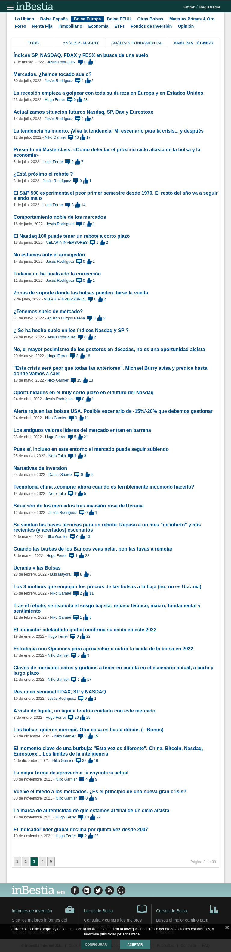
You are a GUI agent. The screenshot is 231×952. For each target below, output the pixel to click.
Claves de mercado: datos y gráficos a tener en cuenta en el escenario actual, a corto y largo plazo (114, 670)
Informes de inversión (43, 909)
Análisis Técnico (194, 43)
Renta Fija (42, 26)
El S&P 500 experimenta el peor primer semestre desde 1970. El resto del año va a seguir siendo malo (116, 195)
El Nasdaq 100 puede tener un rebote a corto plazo (72, 236)
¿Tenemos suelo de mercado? (48, 311)
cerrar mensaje (227, 928)
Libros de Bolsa (115, 908)
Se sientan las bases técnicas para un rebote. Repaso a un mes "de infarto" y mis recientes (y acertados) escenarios (107, 527)
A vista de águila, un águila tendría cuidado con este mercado (85, 710)
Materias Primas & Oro (191, 19)
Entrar (189, 7)
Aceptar (135, 944)
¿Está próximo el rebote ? (43, 174)
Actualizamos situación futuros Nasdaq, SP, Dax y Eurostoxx (83, 112)
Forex (20, 26)
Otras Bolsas (150, 19)
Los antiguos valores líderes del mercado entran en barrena (82, 430)
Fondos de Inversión (151, 26)
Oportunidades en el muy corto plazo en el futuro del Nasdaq (84, 392)
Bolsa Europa (87, 19)
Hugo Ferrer (55, 100)
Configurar (96, 944)
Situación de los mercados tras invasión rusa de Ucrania (79, 505)
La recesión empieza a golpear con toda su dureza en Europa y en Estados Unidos (108, 93)
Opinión (186, 26)
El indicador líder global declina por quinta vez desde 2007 (81, 829)
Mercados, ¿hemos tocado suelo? (52, 74)
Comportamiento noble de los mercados (60, 217)
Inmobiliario (70, 26)
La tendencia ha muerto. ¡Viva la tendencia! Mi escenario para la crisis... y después (109, 131)
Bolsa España (54, 19)
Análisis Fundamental (136, 43)
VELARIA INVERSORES (67, 242)
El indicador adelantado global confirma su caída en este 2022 (85, 629)
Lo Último (24, 19)
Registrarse (209, 7)
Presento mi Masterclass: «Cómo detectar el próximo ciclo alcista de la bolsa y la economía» (107, 152)
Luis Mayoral (60, 574)
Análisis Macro (80, 43)
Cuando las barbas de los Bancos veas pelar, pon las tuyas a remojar (93, 548)
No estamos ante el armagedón (49, 254)
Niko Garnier (55, 137)
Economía (98, 26)
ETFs (119, 26)
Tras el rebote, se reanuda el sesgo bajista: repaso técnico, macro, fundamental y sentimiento (107, 608)
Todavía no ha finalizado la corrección (57, 273)
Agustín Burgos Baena (66, 318)
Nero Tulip (57, 456)
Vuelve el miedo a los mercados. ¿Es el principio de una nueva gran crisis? (100, 791)
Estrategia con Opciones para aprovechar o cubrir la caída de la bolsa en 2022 (103, 648)
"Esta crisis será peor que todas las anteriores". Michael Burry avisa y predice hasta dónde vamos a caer (110, 370)
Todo (34, 43)
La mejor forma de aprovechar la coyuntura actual (71, 772)
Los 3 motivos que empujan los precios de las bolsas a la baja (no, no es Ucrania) (107, 586)
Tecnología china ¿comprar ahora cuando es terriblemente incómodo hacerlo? (104, 486)
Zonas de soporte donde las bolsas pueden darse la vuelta (81, 292)
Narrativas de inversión (40, 468)
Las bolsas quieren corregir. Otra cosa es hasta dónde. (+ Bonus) (89, 729)
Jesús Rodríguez (61, 62)
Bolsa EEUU (119, 19)
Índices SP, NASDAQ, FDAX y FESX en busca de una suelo (81, 55)
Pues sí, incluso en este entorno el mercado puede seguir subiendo (91, 449)
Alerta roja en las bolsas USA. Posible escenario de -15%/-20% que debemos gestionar (113, 411)
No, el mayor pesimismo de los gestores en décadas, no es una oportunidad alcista (109, 349)
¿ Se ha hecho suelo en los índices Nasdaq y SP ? (71, 330)
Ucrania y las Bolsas (37, 567)
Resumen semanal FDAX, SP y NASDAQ (60, 691)
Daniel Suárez (60, 475)
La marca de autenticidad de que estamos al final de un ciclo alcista (91, 810)
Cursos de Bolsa (187, 908)
